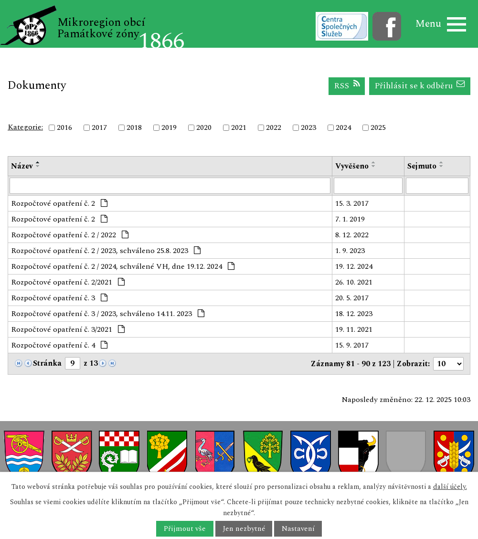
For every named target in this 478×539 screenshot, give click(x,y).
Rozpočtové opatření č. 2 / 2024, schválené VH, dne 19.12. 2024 (122, 266)
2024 (343, 127)
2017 (99, 127)
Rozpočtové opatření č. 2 (59, 203)
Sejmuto (421, 166)
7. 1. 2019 (350, 219)
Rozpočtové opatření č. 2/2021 (68, 282)
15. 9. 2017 (352, 345)
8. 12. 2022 (352, 235)
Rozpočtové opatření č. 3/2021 (68, 329)
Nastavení (298, 528)
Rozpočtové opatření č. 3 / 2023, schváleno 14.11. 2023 (107, 313)
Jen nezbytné (244, 528)
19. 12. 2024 (353, 266)
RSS (347, 85)
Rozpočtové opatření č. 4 (59, 345)
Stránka (47, 363)
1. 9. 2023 (350, 250)
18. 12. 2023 (353, 313)
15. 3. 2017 (352, 203)
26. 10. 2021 (353, 282)
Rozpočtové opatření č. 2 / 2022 (69, 235)
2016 (64, 127)
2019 (169, 127)
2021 (238, 127)
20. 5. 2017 (352, 298)
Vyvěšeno (352, 166)
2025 (378, 127)
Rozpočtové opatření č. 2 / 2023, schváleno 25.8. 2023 (106, 250)
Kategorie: (25, 127)
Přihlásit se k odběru (420, 85)
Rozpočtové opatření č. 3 (59, 298)
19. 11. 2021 (353, 329)
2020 (204, 127)
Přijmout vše (184, 528)
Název (22, 166)
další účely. (450, 487)
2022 (273, 127)
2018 (134, 127)
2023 (308, 127)
